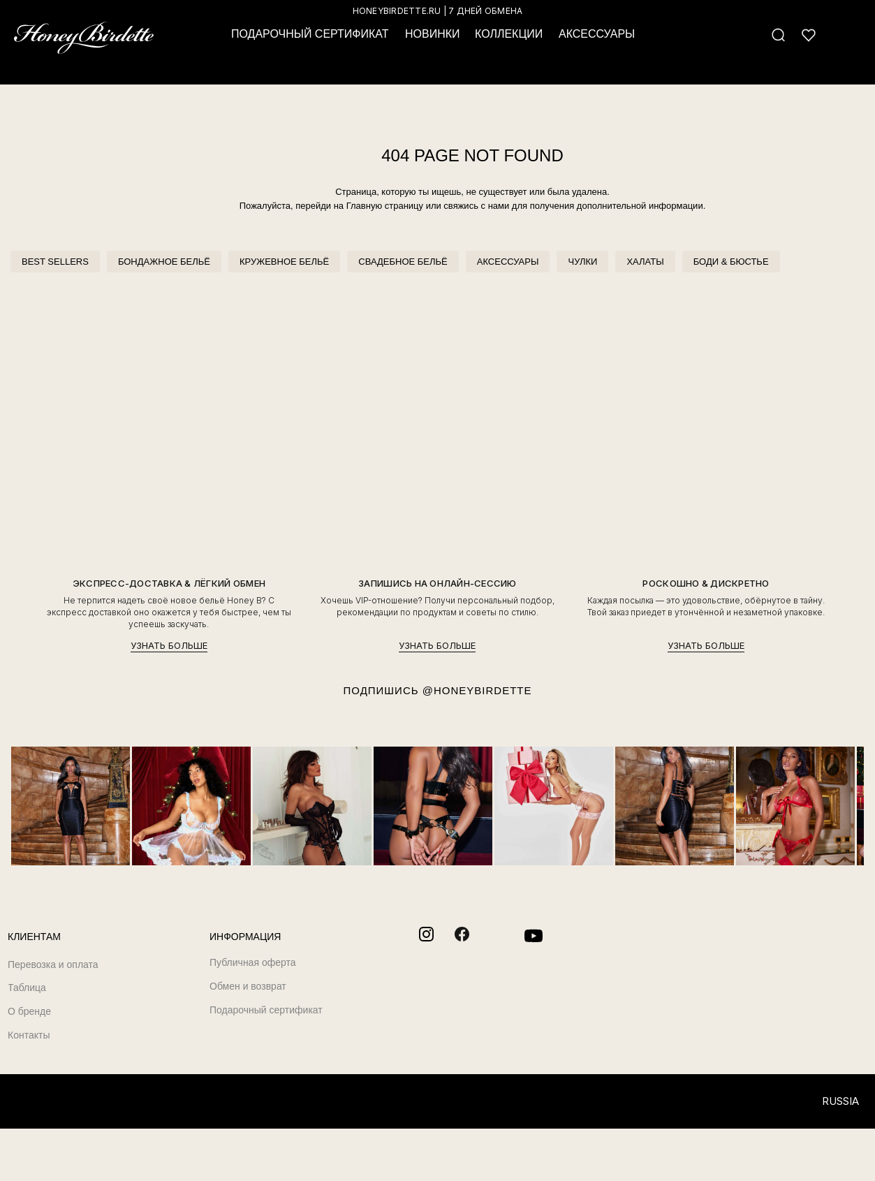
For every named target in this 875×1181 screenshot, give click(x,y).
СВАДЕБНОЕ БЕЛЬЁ (402, 261)
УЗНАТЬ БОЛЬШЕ (169, 645)
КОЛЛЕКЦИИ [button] (509, 34)
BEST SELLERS (55, 261)
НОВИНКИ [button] (432, 34)
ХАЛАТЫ (644, 261)
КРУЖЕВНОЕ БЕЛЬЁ (284, 261)
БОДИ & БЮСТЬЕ (731, 261)
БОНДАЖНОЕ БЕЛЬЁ (164, 261)
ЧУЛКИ (582, 261)
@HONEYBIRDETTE (477, 690)
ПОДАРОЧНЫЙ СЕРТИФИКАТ (309, 34)
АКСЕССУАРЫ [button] (597, 34)
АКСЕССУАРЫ (508, 261)
